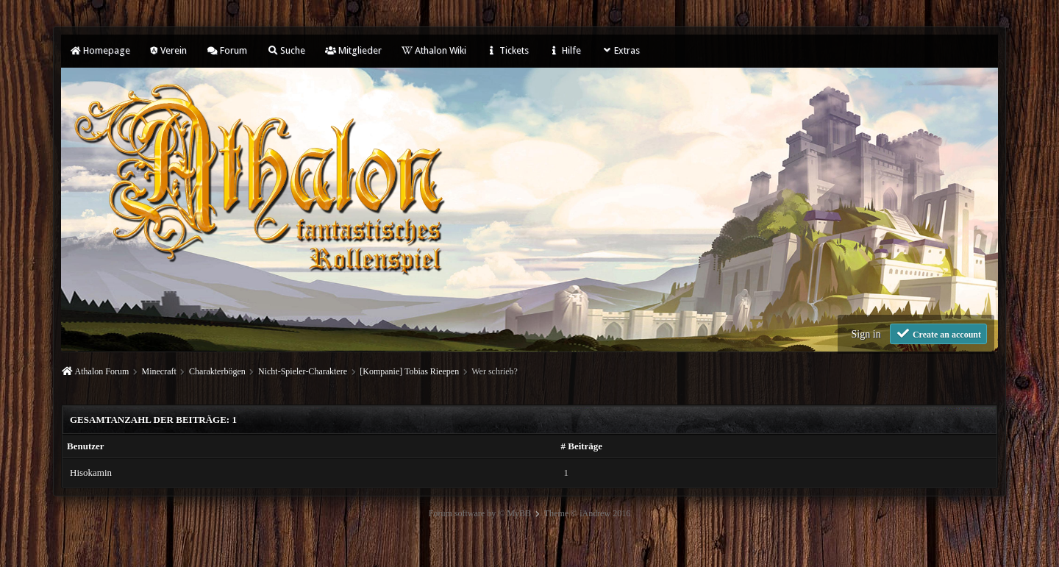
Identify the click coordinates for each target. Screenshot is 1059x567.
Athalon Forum (102, 371)
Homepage (100, 50)
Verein (168, 50)
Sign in (866, 334)
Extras (620, 50)
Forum (227, 50)
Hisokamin (91, 472)
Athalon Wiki (434, 50)
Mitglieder (353, 50)
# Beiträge (581, 446)
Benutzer (85, 446)
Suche (286, 50)
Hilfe (565, 50)
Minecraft (159, 371)
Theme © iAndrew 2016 (587, 513)
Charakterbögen (217, 371)
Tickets (507, 50)
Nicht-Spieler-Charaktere (302, 371)
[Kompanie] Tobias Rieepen (409, 371)
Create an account (938, 333)
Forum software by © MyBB (480, 513)
